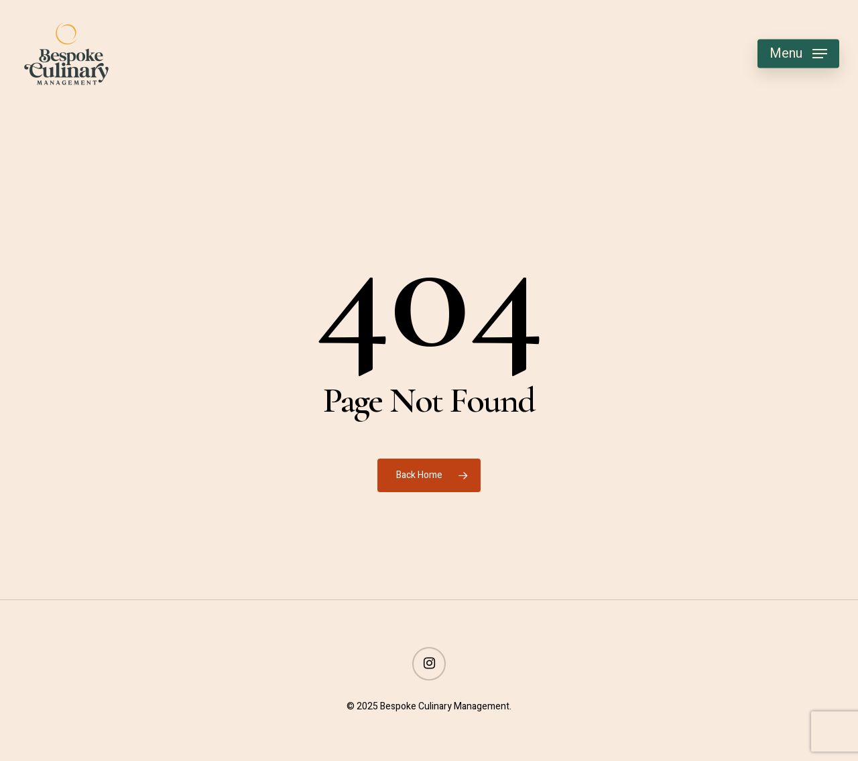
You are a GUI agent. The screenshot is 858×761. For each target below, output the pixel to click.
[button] (798, 54)
